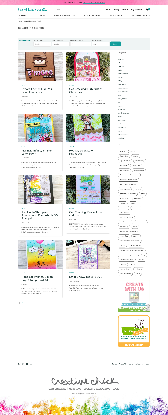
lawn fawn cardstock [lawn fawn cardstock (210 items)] (126, 217)
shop (108, 9)
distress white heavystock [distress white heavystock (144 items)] (128, 184)
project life (122, 120)
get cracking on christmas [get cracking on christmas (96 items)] (128, 194)
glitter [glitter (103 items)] (143, 194)
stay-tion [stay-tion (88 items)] (141, 260)
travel (120, 131)
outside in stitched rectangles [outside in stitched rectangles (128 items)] (129, 231)
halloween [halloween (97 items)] (137, 198)
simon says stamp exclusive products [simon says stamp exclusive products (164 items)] (131, 250)
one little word (123, 113)
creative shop (123, 88)
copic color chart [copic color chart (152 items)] (125, 161)
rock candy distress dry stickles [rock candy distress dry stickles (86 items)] (130, 241)
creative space (123, 92)
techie (120, 124)
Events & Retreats (64, 15)
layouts (120, 106)
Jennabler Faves (91, 15)
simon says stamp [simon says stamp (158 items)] (135, 245)
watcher (121, 138)
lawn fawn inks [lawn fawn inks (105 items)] (141, 222)
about (125, 9)
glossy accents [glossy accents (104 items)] (124, 198)
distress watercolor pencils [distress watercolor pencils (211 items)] (128, 180)
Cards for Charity (140, 15)
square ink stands (29, 21)
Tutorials (40, 15)
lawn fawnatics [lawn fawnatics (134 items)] (124, 213)
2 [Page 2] (20, 303)
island (120, 102)
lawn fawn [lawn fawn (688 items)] (136, 208)
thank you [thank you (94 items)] (123, 264)
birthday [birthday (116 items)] (122, 151)
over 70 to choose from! (94, 2)
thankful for (122, 127)
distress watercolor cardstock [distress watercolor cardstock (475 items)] (129, 175)
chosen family (123, 74)
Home (20, 21)
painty (120, 117)
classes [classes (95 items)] (135, 156)
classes (120, 77)
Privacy (112, 364)
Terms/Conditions (123, 364)
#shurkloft (121, 59)
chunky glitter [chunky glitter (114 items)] (124, 156)
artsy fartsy (122, 63)
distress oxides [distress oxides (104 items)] (139, 170)
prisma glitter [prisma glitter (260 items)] (124, 236)
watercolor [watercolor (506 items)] (138, 269)
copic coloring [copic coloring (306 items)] (139, 161)
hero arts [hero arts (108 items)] (122, 203)
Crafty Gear (115, 15)
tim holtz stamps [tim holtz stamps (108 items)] (125, 269)
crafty (120, 81)
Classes (22, 15)
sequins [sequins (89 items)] (122, 245)
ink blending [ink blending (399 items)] (123, 208)
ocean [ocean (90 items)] (135, 227)
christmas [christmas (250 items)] (133, 151)
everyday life (122, 99)
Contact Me (138, 364)
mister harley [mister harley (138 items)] (124, 227)
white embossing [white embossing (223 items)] (125, 274)
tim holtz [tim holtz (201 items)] (133, 264)
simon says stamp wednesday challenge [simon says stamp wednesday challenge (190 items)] (132, 255)
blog (116, 9)
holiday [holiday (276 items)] (133, 203)
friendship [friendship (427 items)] (138, 189)
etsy (119, 95)
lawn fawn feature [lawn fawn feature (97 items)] (125, 222)
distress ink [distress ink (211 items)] (123, 165)
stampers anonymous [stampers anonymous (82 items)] (127, 260)
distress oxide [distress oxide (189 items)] (124, 170)
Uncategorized (123, 135)
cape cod (121, 66)
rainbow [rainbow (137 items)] (136, 236)
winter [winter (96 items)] (138, 274)
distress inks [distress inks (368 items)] (136, 165)
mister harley (122, 109)
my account (137, 9)
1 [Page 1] (19, 303)
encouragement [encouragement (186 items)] (125, 189)
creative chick (123, 84)
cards (23, 85)
